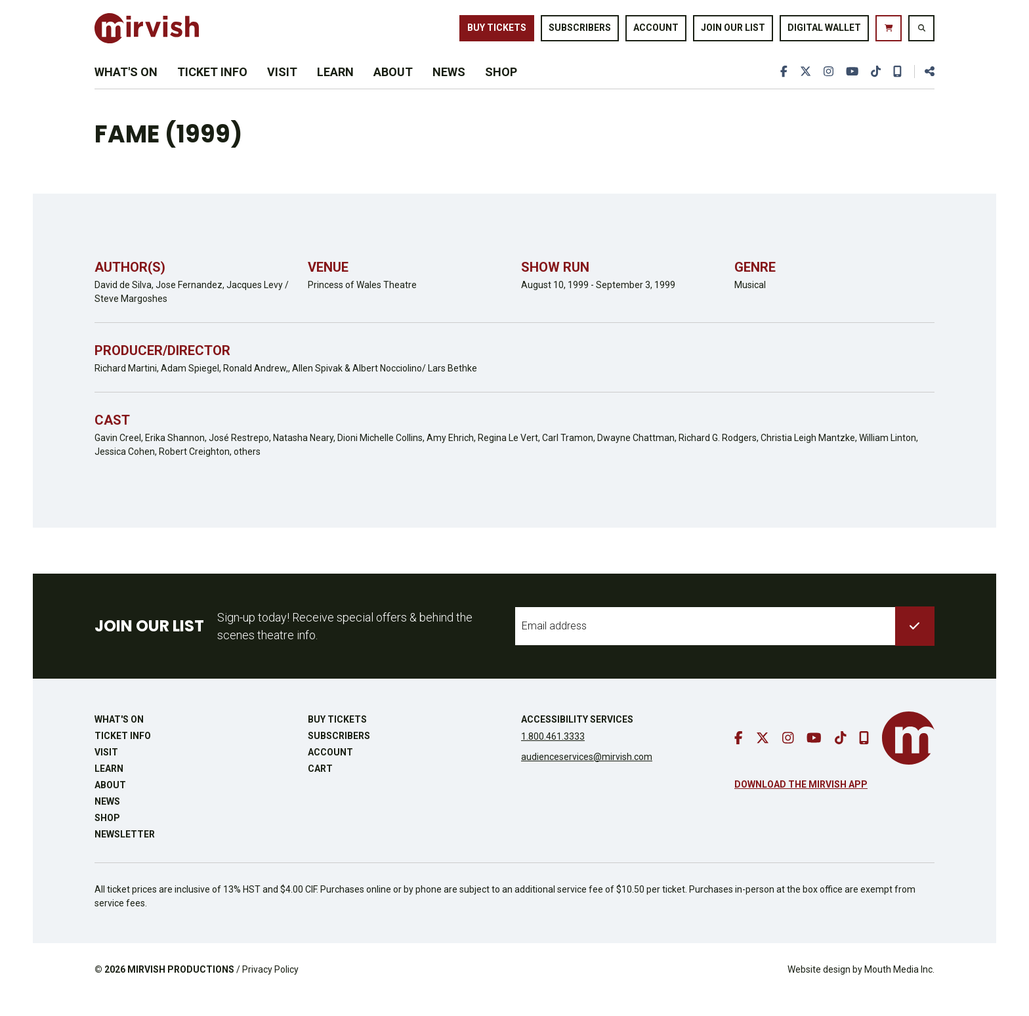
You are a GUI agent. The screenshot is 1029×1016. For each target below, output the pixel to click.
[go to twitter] (802, 86)
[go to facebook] (780, 86)
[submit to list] (914, 646)
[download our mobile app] (897, 86)
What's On (126, 86)
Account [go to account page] (656, 31)
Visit (282, 86)
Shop (501, 86)
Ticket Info (212, 86)
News (448, 86)
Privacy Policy (270, 989)
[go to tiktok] (875, 86)
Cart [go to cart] (320, 788)
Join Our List (733, 31)
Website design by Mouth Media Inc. (861, 989)
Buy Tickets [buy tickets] (496, 31)
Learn (335, 86)
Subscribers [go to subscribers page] (580, 31)
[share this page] (924, 86)
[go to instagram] (826, 86)
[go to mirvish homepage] (908, 757)
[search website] (921, 32)
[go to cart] (888, 32)
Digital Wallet (824, 31)
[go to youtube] (850, 86)
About (393, 86)
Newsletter (124, 854)
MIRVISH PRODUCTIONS (180, 989)
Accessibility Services (577, 739)
